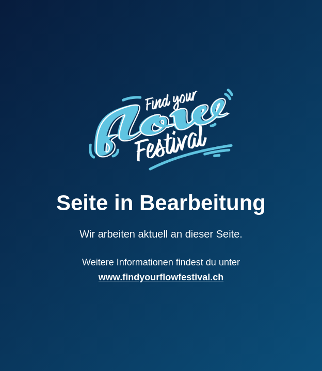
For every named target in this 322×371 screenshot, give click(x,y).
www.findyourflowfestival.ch (161, 277)
